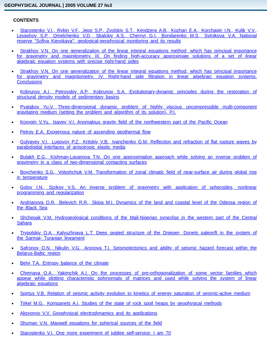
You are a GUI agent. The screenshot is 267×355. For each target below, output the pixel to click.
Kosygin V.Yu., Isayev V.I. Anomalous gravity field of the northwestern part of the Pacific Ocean (124, 122)
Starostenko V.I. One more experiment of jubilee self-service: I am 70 (95, 333)
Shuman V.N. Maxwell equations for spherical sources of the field (91, 323)
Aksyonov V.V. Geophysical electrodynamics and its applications (88, 313)
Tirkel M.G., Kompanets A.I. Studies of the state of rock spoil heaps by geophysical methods (121, 303)
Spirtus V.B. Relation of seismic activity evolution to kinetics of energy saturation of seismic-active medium (135, 293)
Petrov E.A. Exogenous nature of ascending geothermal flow (85, 131)
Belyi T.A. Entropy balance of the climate (64, 263)
